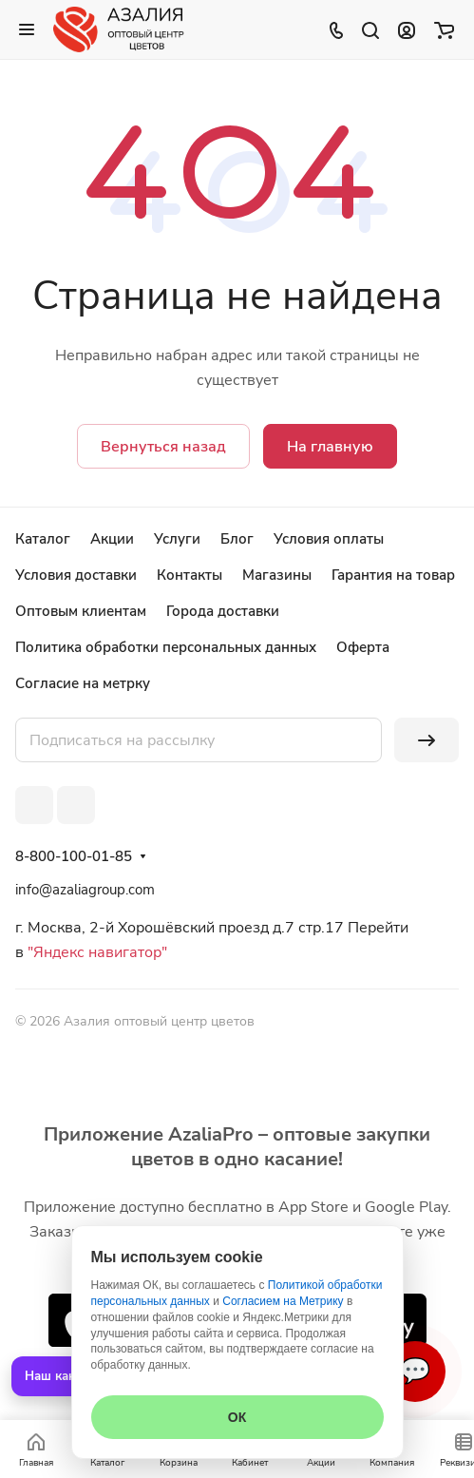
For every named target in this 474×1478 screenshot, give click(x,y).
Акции (112, 538)
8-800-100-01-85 (73, 856)
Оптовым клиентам (80, 611)
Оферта (362, 647)
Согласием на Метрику (282, 1301)
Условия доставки (76, 575)
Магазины (277, 575)
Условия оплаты (329, 538)
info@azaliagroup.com (85, 889)
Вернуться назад (163, 446)
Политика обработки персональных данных (165, 647)
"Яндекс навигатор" (95, 952)
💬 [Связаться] (415, 1371)
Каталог (42, 538)
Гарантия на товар (393, 575)
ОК (237, 1417)
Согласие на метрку (82, 683)
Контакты (189, 575)
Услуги (177, 538)
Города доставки (222, 611)
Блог (237, 538)
